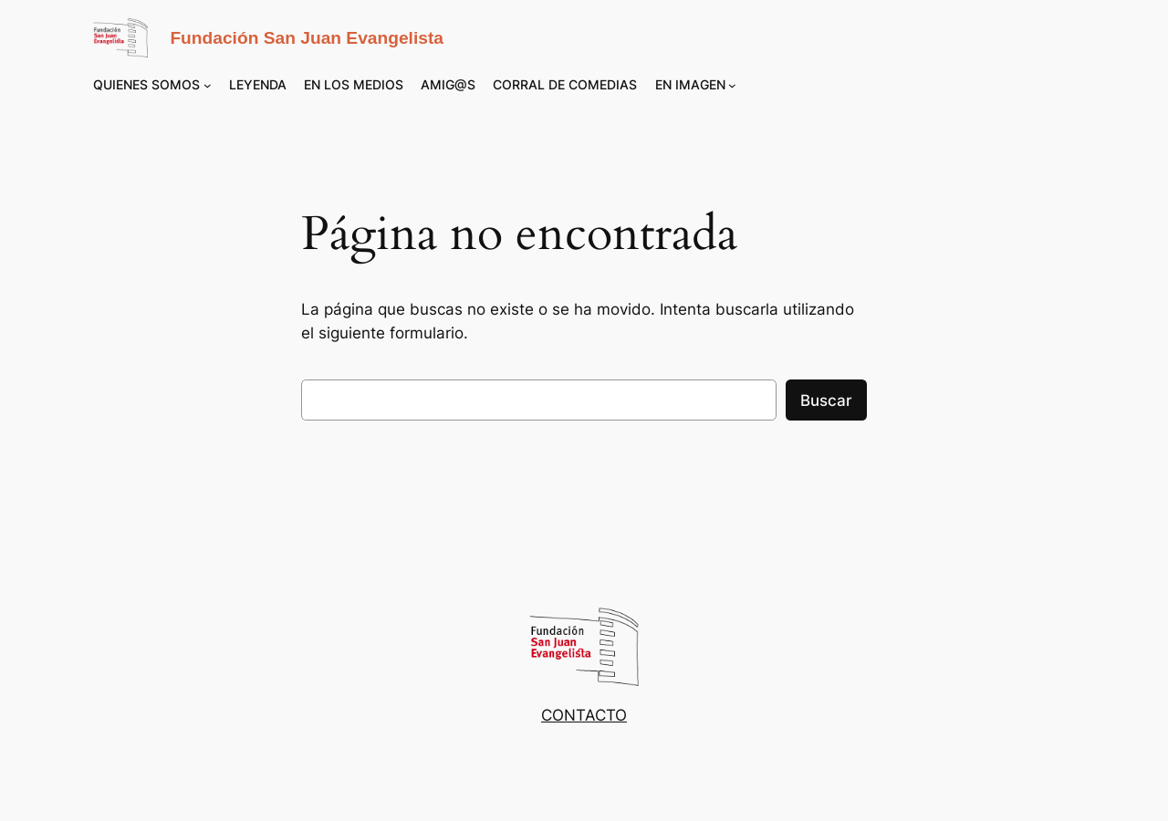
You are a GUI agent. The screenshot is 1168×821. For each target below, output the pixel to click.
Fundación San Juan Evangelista (306, 37)
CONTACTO (584, 715)
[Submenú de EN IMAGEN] (732, 85)
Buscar (826, 400)
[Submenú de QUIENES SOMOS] (207, 85)
